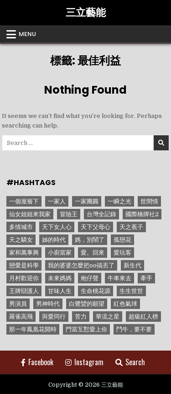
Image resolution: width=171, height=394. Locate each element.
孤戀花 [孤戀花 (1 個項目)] (122, 239)
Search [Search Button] (130, 362)
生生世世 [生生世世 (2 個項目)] (131, 291)
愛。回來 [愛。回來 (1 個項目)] (92, 252)
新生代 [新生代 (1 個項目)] (132, 265)
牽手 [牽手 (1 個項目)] (146, 278)
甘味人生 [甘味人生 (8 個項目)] (60, 291)
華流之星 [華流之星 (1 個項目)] (107, 316)
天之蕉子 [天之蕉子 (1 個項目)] (131, 227)
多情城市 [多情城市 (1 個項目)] (21, 227)
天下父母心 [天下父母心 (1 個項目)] (95, 227)
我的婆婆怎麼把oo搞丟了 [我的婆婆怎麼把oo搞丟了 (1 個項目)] (81, 265)
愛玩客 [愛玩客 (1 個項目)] (122, 252)
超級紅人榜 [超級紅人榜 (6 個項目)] (143, 316)
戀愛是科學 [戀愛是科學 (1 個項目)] (24, 265)
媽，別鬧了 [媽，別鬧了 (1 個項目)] (89, 239)
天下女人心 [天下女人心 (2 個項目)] (57, 227)
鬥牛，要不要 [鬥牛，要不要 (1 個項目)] (134, 329)
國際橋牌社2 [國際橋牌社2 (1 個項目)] (142, 214)
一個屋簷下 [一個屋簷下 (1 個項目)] (24, 201)
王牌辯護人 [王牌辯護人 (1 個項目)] (24, 291)
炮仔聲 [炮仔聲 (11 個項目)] (89, 278)
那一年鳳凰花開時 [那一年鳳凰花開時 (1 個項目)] (33, 329)
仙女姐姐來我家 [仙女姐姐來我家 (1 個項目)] (30, 214)
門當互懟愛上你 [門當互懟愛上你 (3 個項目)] (86, 329)
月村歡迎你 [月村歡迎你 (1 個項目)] (24, 278)
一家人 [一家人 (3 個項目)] (57, 201)
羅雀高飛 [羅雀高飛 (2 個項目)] (21, 316)
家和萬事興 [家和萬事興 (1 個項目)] (24, 252)
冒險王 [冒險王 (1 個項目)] (69, 214)
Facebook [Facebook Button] (37, 362)
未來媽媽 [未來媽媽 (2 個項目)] (60, 278)
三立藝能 (86, 12)
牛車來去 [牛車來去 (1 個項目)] (119, 278)
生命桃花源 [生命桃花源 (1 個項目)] (95, 291)
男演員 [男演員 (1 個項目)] (18, 303)
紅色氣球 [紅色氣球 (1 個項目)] (125, 303)
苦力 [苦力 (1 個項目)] (81, 316)
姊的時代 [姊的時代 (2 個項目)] (54, 239)
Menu (27, 34)
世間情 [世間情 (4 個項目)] (149, 201)
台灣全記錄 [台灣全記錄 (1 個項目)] (101, 214)
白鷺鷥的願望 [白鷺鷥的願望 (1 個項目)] (86, 303)
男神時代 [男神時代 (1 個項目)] (48, 303)
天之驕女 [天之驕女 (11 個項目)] (21, 239)
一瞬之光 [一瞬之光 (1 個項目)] (119, 201)
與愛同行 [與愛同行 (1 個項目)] (54, 316)
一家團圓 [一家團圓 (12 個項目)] (86, 201)
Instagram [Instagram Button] (84, 362)
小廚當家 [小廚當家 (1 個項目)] (60, 252)
